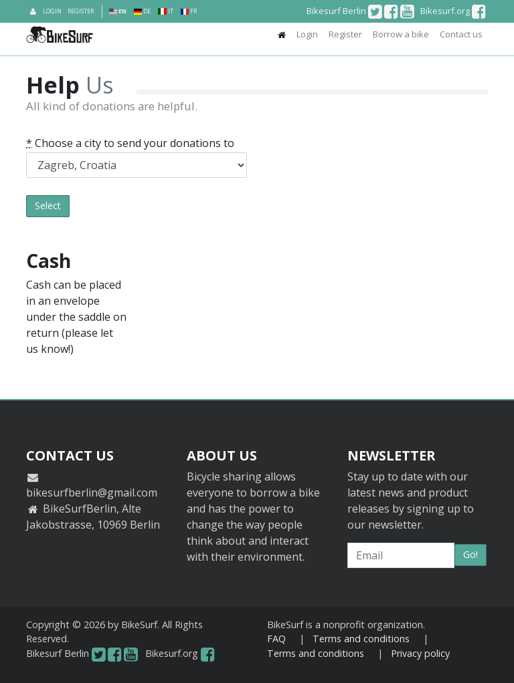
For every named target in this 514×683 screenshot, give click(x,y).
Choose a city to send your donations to (130, 143)
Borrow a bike (401, 34)
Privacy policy (420, 653)
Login (52, 11)
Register (81, 11)
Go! (470, 554)
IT (165, 11)
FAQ (276, 638)
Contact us (461, 34)
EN (117, 11)
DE (142, 11)
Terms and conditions (361, 638)
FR (189, 11)
